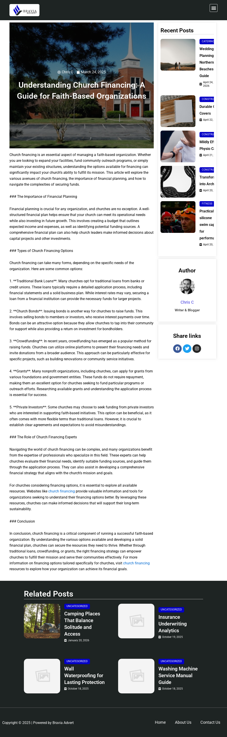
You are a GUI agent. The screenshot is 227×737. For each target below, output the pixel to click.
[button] (214, 8)
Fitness (207, 203)
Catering (208, 41)
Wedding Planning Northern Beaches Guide (206, 62)
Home (160, 722)
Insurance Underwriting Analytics (172, 623)
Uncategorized (77, 606)
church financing (61, 491)
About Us (183, 722)
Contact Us (210, 722)
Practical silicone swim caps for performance (210, 224)
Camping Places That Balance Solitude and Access (82, 624)
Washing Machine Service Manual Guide (178, 675)
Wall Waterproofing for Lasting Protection (84, 675)
